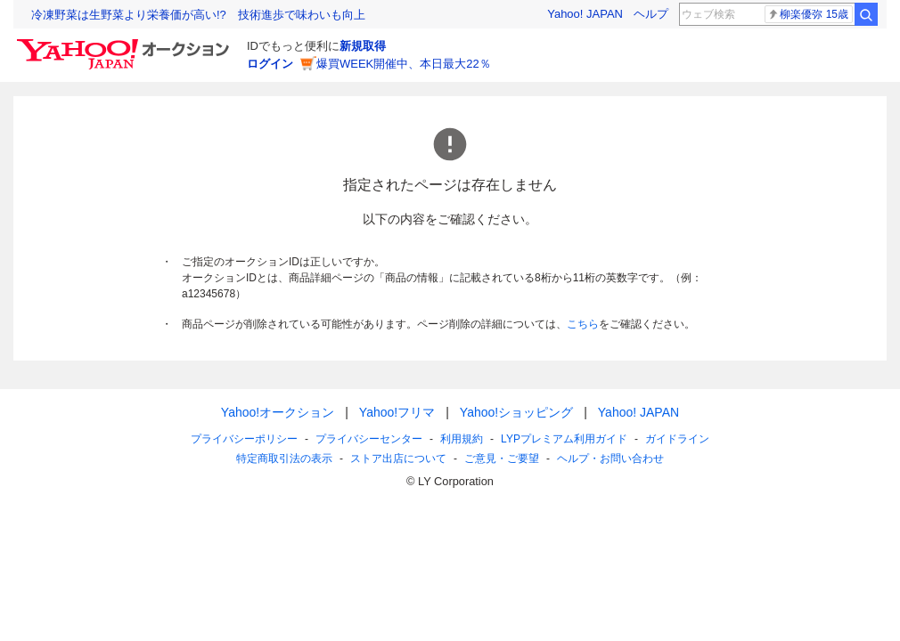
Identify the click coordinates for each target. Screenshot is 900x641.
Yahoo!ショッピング (516, 412)
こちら (583, 324)
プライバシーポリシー (244, 439)
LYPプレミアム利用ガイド (564, 439)
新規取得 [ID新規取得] (363, 46)
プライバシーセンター (368, 439)
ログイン (270, 63)
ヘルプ (651, 13)
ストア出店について (398, 458)
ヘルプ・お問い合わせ (610, 458)
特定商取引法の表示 (284, 458)
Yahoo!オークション (277, 412)
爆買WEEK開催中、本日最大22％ (403, 63)
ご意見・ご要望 (501, 458)
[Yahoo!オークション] (125, 43)
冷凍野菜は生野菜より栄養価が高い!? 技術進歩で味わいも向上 (198, 14)
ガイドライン (677, 439)
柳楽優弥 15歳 (807, 14)
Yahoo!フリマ (397, 412)
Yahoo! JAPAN (585, 13)
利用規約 (461, 439)
